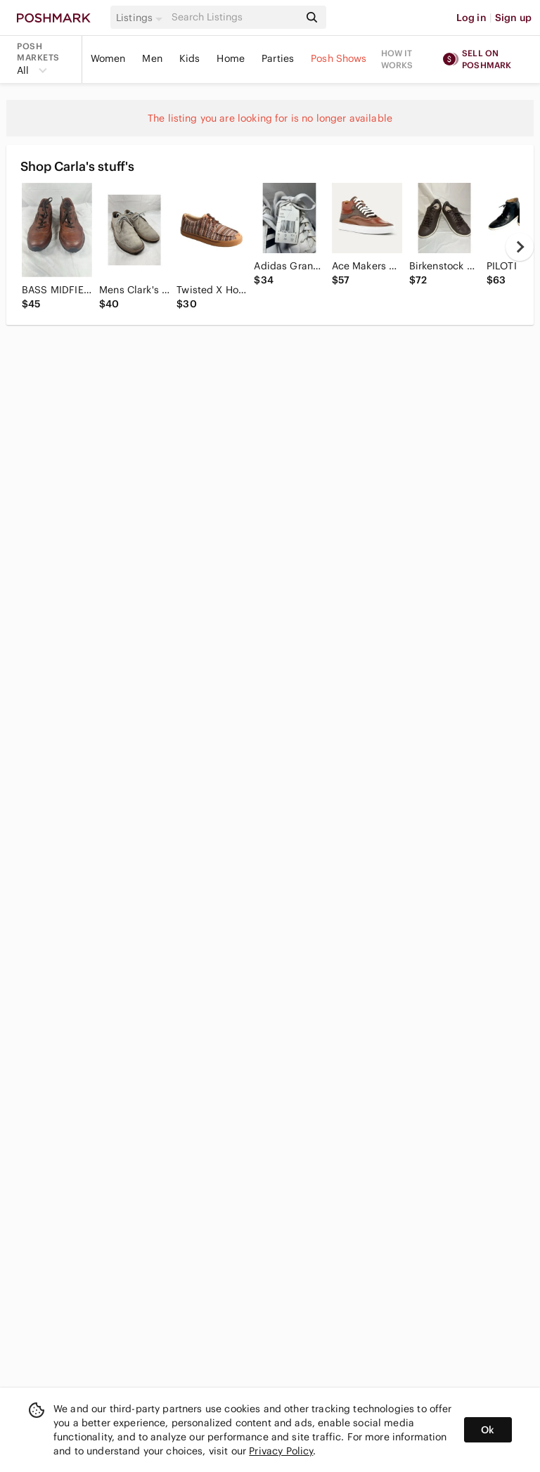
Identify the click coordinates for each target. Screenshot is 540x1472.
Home (231, 58)
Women (108, 58)
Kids (189, 58)
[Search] (234, 17)
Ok (487, 1429)
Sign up (513, 17)
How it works (397, 59)
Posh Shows (339, 58)
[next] (520, 247)
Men (152, 58)
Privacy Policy (281, 1451)
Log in (471, 17)
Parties (278, 58)
